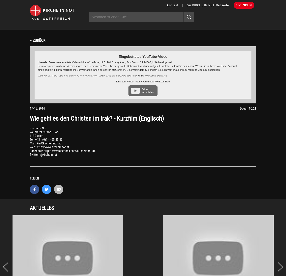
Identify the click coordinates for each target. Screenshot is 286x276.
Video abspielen (148, 91)
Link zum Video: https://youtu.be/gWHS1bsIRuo (143, 81)
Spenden (244, 5)
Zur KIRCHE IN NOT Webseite (207, 5)
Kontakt (172, 5)
